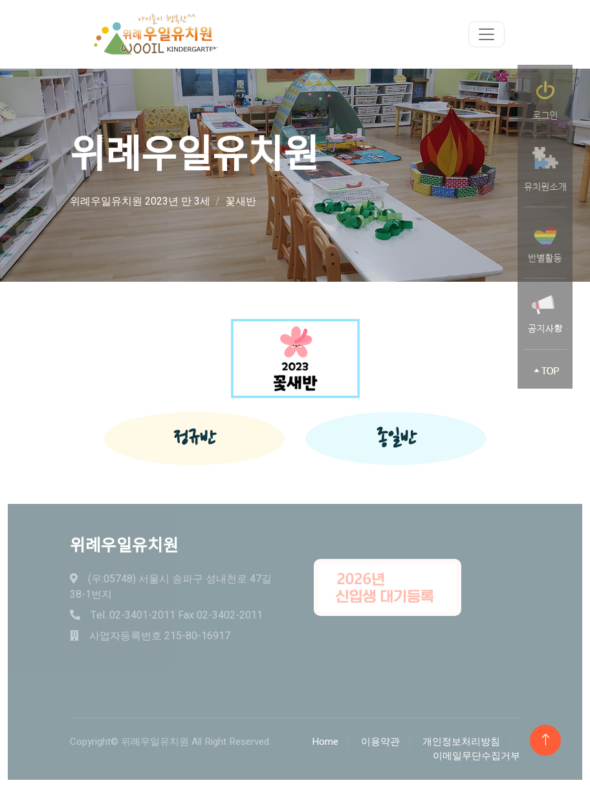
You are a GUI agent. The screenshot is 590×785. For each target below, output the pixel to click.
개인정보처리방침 (461, 741)
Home (325, 741)
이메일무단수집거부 (476, 756)
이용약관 (380, 741)
